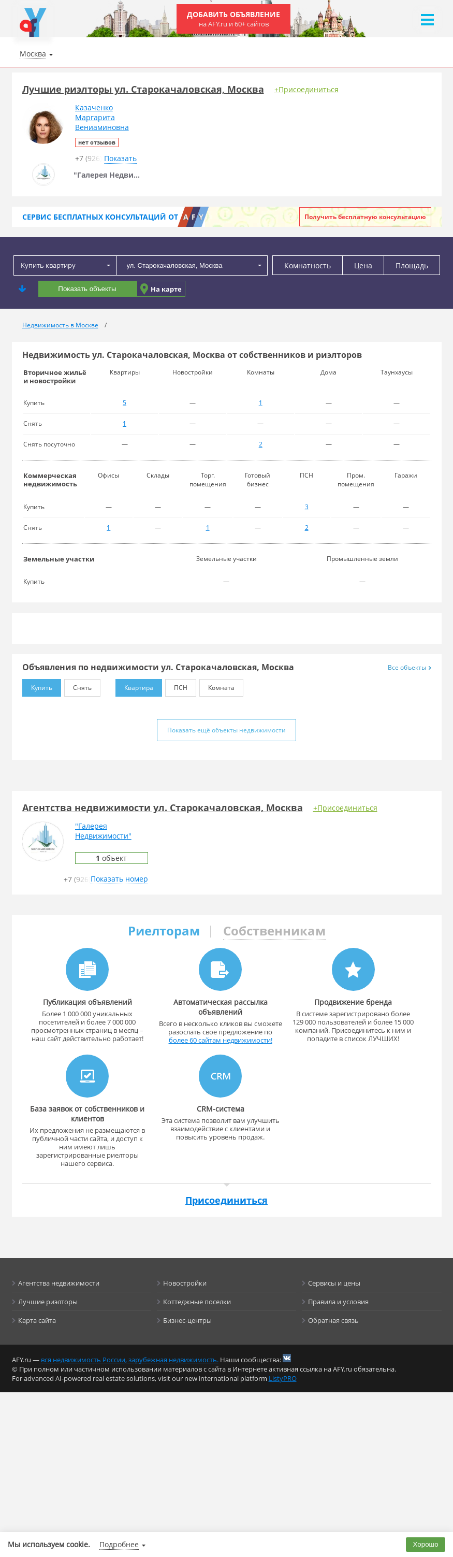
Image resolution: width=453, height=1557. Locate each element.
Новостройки (185, 1283)
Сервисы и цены (334, 1283)
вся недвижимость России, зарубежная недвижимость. (129, 1359)
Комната (217, 685)
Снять (78, 685)
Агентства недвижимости (58, 1283)
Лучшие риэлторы (48, 1301)
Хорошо (426, 1544)
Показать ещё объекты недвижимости (226, 730)
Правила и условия (338, 1301)
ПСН (176, 685)
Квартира (134, 685)
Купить (37, 685)
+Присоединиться (306, 89)
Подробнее (119, 1544)
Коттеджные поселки (197, 1301)
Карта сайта (37, 1320)
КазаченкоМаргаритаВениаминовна (102, 117)
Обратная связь (333, 1320)
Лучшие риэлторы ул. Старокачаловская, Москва (143, 89)
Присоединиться (226, 1200)
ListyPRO (283, 1378)
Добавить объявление (233, 18)
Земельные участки (58, 559)
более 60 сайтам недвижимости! (220, 1040)
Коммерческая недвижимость (50, 479)
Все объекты (409, 667)
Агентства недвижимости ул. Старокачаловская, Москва (162, 807)
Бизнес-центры (187, 1320)
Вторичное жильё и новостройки (54, 376)
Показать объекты (87, 289)
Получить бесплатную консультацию (365, 216)
